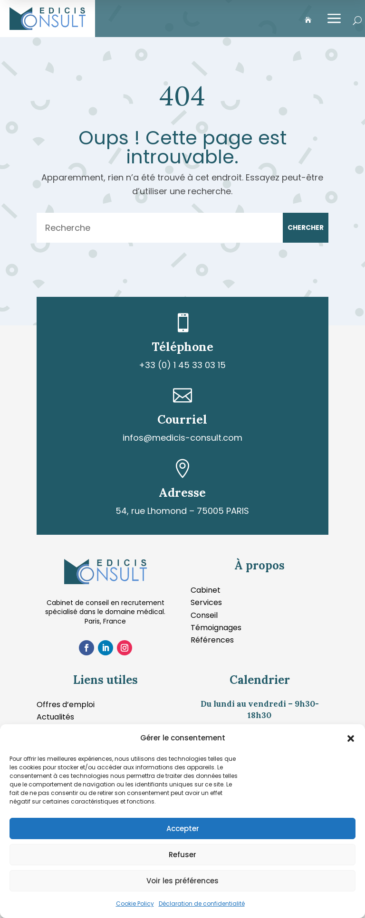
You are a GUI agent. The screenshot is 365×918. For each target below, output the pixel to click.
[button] (350, 738)
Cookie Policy (135, 903)
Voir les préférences (182, 881)
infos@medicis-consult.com (182, 438)
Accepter (182, 828)
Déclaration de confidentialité (202, 903)
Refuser (182, 855)
